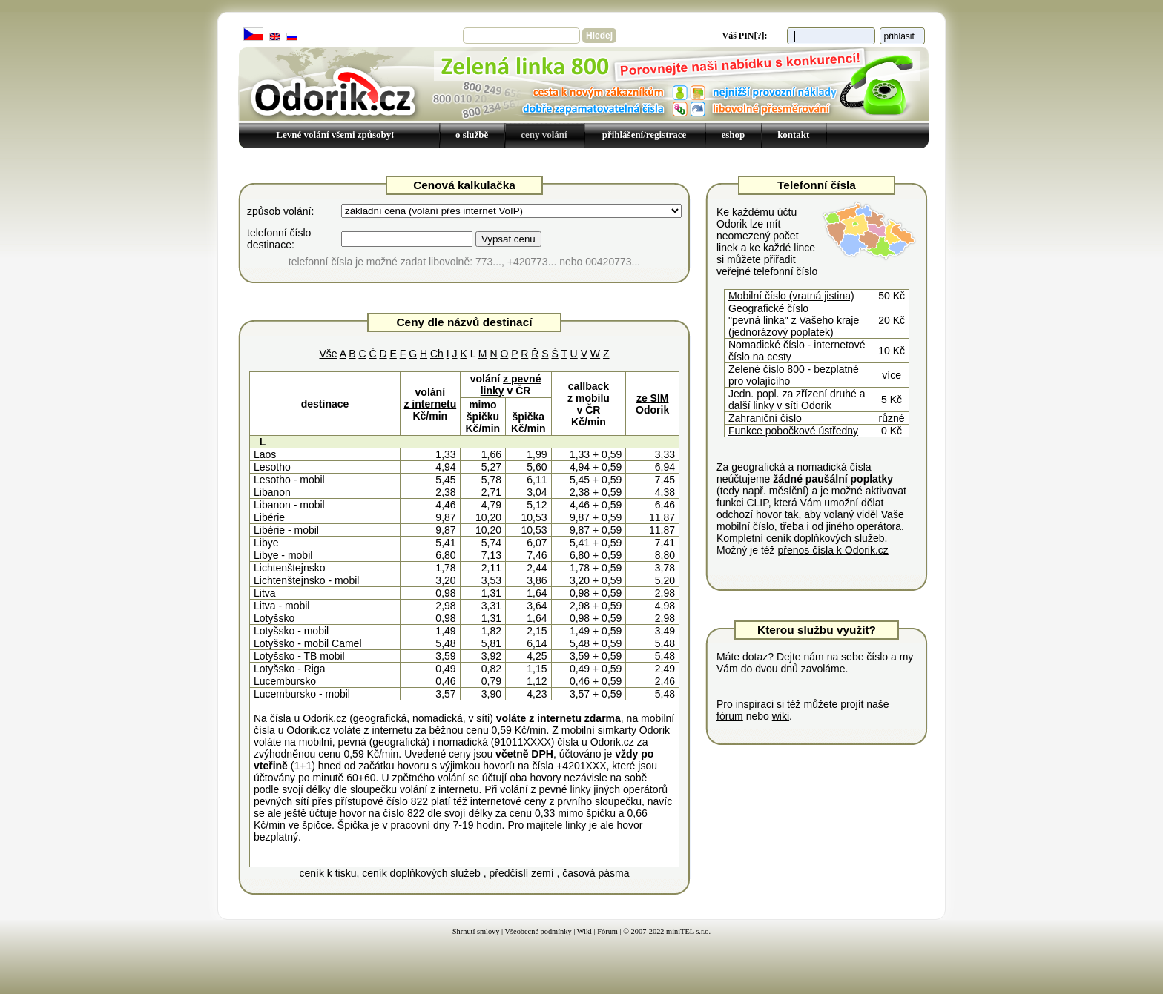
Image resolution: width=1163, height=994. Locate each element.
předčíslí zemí (522, 873)
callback (588, 386)
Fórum (607, 931)
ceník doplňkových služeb (422, 873)
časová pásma (595, 873)
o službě (471, 134)
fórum (729, 716)
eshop (733, 134)
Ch (437, 354)
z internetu (429, 404)
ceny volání (544, 134)
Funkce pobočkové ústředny (793, 431)
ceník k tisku (327, 873)
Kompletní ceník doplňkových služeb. (801, 538)
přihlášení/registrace (644, 134)
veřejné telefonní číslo (766, 271)
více (891, 375)
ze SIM (652, 398)
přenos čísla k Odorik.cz (832, 550)
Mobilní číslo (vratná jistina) (791, 296)
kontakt (793, 134)
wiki (780, 716)
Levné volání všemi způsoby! (335, 134)
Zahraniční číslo (765, 418)
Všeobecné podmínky (538, 931)
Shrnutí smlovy (476, 931)
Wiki (584, 931)
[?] (759, 35)
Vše (328, 354)
